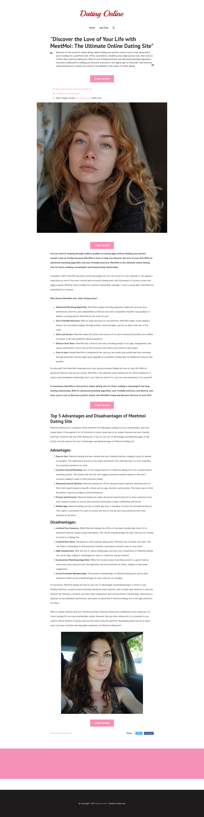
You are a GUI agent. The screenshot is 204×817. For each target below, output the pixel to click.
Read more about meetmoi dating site (74, 88)
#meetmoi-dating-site (60, 733)
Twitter (139, 733)
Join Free (103, 27)
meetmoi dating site (117, 803)
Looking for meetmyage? (68, 93)
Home (92, 27)
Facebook (149, 733)
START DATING (102, 78)
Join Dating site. (83, 97)
